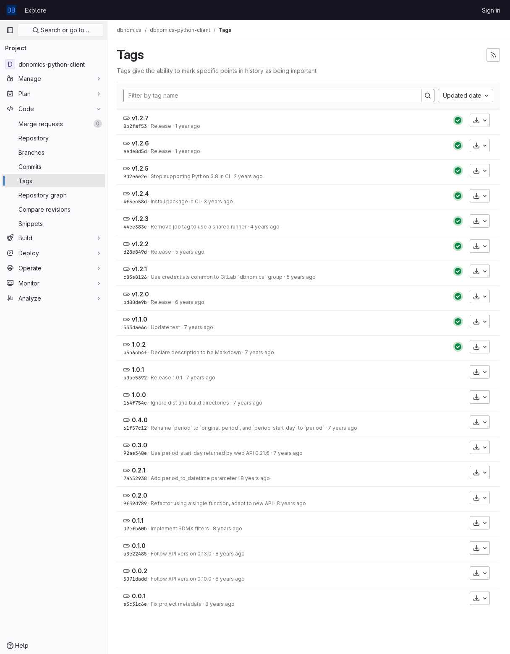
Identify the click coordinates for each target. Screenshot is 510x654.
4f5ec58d (136, 201)
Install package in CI (176, 201)
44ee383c (136, 226)
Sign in (491, 10)
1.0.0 (140, 394)
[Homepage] (11, 10)
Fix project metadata (177, 604)
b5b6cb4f (136, 352)
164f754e (136, 403)
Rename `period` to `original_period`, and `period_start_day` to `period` (238, 428)
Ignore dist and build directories (191, 403)
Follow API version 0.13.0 (182, 553)
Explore (36, 10)
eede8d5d (136, 151)
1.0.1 (139, 369)
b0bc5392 (136, 377)
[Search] (427, 95)
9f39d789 (136, 503)
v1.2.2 (141, 243)
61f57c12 (136, 428)
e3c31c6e (136, 604)
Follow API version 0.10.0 (182, 579)
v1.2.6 (141, 143)
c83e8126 (136, 277)
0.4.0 (141, 419)
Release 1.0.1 (167, 377)
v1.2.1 (140, 268)
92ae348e (136, 453)
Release (162, 126)
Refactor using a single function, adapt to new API (213, 503)
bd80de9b (136, 302)
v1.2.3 (141, 218)
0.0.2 (140, 570)
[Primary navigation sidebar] (10, 30)
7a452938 (136, 478)
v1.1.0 (140, 319)
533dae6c (136, 327)
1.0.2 (139, 344)
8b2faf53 (136, 126)
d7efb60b (136, 528)
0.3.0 (140, 445)
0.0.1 (139, 596)
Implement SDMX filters (181, 528)
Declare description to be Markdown (197, 352)
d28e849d (136, 252)
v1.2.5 (141, 168)
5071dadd (136, 579)
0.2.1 (139, 470)
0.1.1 (138, 520)
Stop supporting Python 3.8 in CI (191, 176)
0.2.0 (140, 495)
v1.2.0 (141, 294)
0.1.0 (139, 545)
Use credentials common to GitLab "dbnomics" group (217, 277)
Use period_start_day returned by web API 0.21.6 (211, 453)
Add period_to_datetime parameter (195, 478)
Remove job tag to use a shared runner (199, 226)
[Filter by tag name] (272, 95)
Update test (166, 327)
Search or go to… (60, 30)
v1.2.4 (141, 193)
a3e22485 (136, 553)
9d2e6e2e (136, 176)
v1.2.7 (141, 118)
